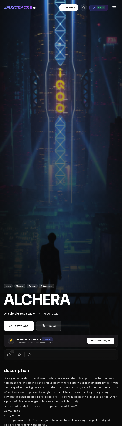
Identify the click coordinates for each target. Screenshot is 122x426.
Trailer (48, 326)
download (19, 326)
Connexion (69, 7)
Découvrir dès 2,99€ (101, 340)
